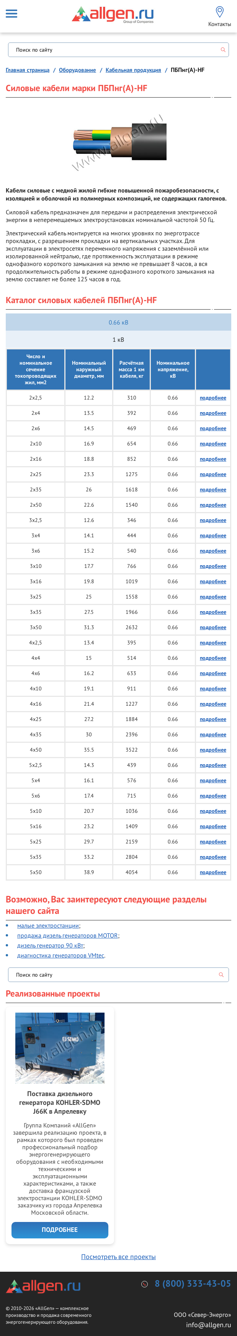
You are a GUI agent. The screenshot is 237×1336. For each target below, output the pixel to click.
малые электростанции (48, 925)
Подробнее (60, 1230)
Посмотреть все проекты (118, 1256)
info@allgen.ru (208, 1324)
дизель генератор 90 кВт (50, 945)
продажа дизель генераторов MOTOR (67, 935)
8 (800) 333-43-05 (193, 1284)
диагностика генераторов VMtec (60, 955)
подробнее (213, 398)
